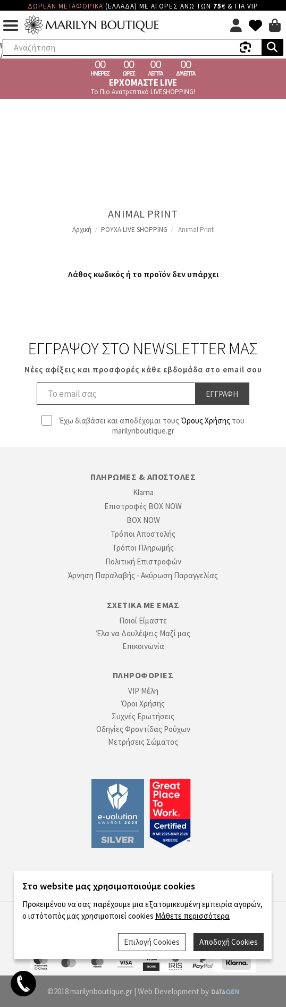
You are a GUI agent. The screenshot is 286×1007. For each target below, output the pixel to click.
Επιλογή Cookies (152, 942)
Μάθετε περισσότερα (192, 916)
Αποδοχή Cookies (228, 942)
